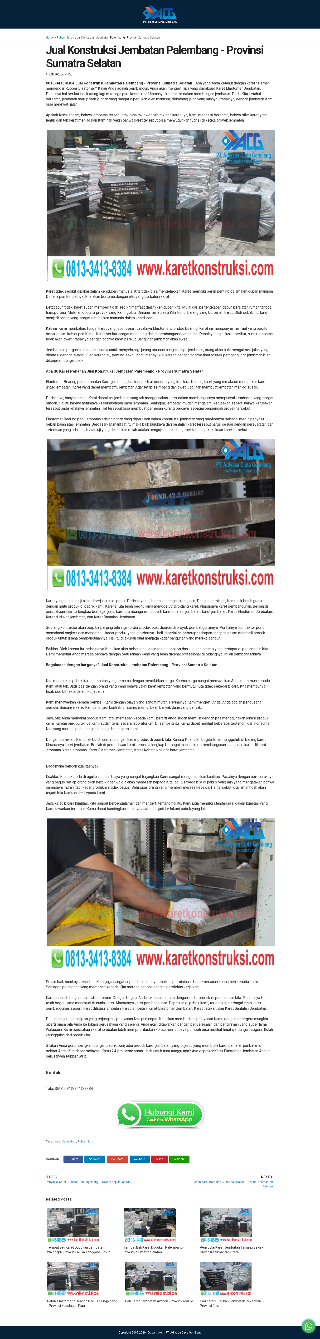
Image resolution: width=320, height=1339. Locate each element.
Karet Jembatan (65, 1141)
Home (50, 37)
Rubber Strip (64, 37)
